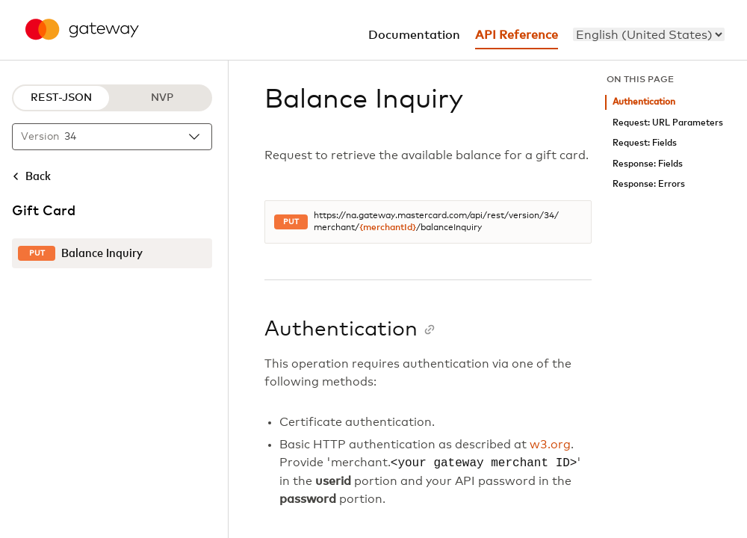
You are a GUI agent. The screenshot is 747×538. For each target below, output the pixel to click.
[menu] (649, 34)
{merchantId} (387, 227)
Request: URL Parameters (668, 123)
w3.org (550, 445)
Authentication (644, 102)
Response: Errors (649, 184)
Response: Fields (648, 164)
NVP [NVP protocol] (162, 98)
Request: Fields (645, 143)
